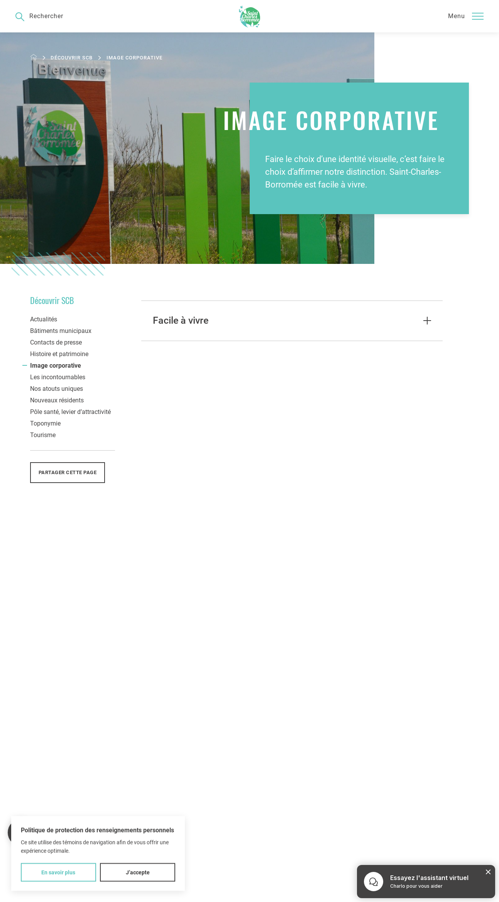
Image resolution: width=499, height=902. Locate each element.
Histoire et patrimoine (59, 354)
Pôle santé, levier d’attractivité (70, 412)
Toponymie (45, 423)
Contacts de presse (56, 342)
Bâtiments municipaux (60, 330)
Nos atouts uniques (56, 388)
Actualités (43, 319)
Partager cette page (68, 472)
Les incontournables (57, 377)
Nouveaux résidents (57, 400)
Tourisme (43, 435)
